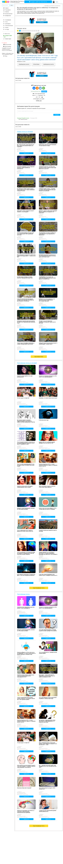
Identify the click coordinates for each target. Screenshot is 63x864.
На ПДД (6, 29)
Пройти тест (26, 153)
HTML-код (38, 100)
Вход (5, 56)
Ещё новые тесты (39, 356)
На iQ (5, 21)
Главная (5, 8)
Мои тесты (6, 33)
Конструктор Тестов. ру (17, 1)
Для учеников (7, 46)
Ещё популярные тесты (38, 588)
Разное (5, 27)
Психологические (8, 25)
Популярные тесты (23, 594)
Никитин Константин (21, 611)
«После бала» (36, 64)
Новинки (6, 11)
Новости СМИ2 (18, 80)
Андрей (47, 5)
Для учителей (7, 44)
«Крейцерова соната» (24, 64)
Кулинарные (7, 23)
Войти (57, 1)
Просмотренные (7, 13)
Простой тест (53, 5)
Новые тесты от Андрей (25, 131)
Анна (41, 747)
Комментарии (7, 38)
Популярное (7, 9)
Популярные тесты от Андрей (27, 363)
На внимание (7, 19)
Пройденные (7, 15)
